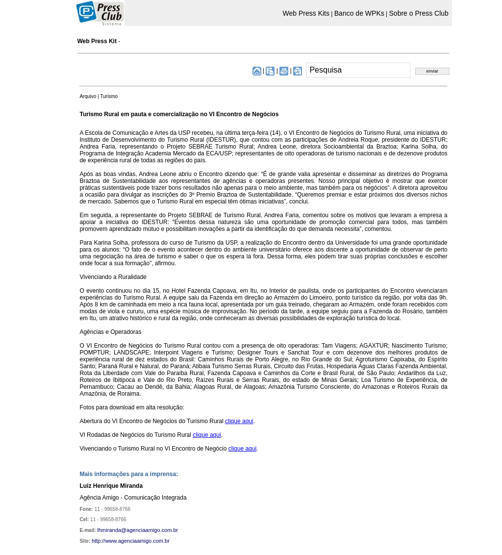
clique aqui (239, 421)
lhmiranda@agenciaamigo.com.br (138, 530)
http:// (98, 541)
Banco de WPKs (359, 13)
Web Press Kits (306, 13)
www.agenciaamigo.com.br (137, 541)
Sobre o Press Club (419, 13)
